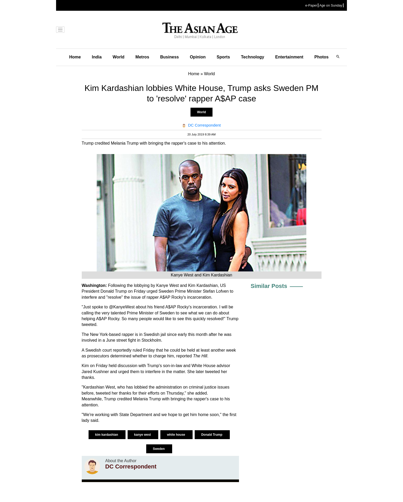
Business (169, 57)
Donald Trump (212, 434)
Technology (252, 57)
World (118, 57)
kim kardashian (107, 434)
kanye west (143, 434)
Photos (321, 57)
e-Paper (311, 5)
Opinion (197, 57)
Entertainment (289, 57)
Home (75, 57)
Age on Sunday (330, 5)
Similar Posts (269, 286)
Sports (223, 57)
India (96, 57)
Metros (142, 57)
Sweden (159, 449)
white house (176, 434)
